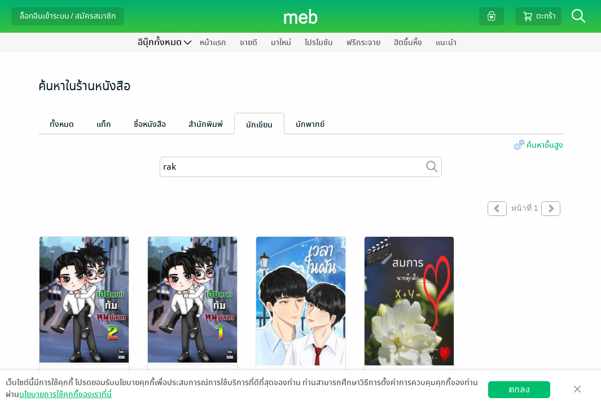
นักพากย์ (310, 124)
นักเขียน (259, 125)
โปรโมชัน (319, 42)
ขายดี (248, 42)
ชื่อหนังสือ (150, 124)
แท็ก (103, 124)
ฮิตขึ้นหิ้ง (408, 42)
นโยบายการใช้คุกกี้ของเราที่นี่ (65, 394)
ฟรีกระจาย (363, 42)
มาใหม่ (281, 42)
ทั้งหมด (62, 124)
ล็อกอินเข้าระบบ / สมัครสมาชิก (68, 16)
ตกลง (519, 389)
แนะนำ (446, 42)
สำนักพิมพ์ (205, 124)
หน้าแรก (213, 42)
